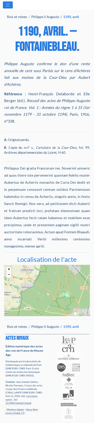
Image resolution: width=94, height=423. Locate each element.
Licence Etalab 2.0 (14, 413)
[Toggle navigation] (8, 5)
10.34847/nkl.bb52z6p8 (18, 403)
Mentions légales (15, 409)
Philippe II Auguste (45, 17)
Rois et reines (17, 17)
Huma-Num (32, 409)
